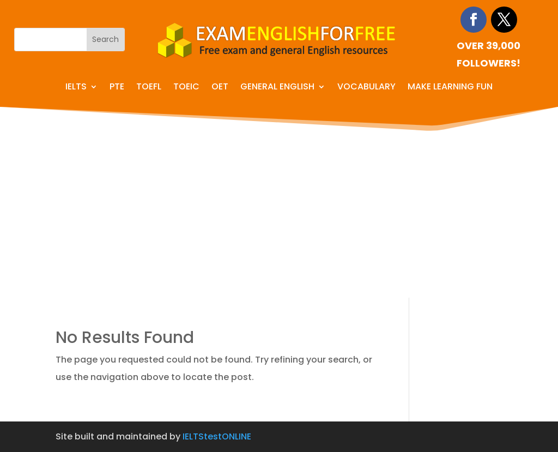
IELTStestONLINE (217, 436)
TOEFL (148, 88)
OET (219, 88)
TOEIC (186, 88)
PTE (117, 88)
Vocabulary (366, 88)
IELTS (76, 88)
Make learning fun (450, 88)
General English (277, 88)
